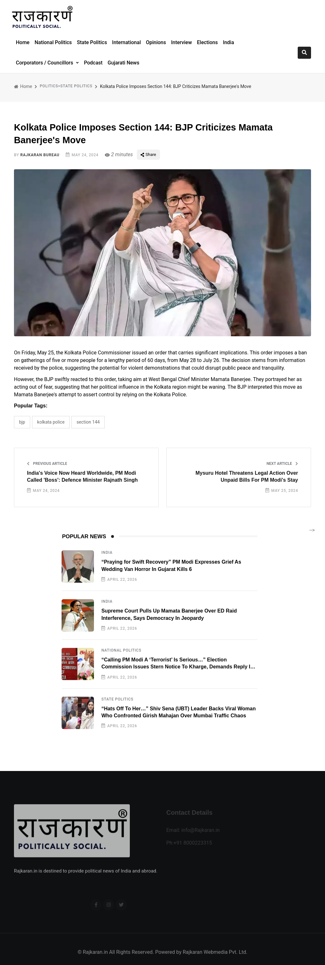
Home (23, 42)
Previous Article (47, 463)
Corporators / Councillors (45, 63)
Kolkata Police (50, 422)
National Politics (53, 42)
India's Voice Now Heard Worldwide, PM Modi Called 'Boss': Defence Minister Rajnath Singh (82, 476)
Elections (207, 42)
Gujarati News (123, 63)
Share (148, 154)
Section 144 (88, 422)
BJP (22, 422)
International (126, 42)
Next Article (282, 463)
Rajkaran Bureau (39, 155)
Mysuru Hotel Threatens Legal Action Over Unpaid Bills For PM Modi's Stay (247, 476)
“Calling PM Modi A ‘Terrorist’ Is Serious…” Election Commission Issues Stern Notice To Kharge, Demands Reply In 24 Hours (177, 667)
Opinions (156, 42)
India (228, 42)
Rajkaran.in (95, 958)
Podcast (93, 63)
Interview (181, 42)
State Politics (92, 42)
